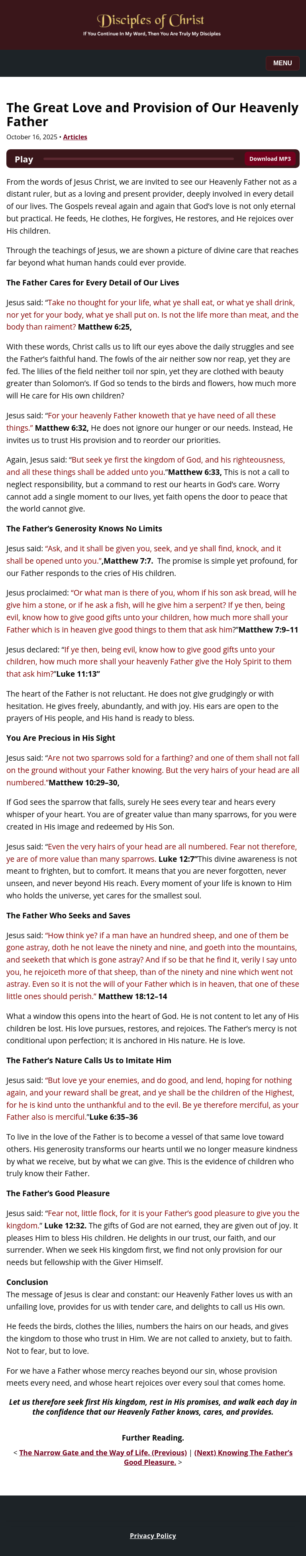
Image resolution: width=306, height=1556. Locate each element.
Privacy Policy (153, 1535)
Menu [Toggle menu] (282, 63)
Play (24, 159)
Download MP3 (270, 158)
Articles (75, 137)
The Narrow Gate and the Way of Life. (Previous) (103, 1452)
